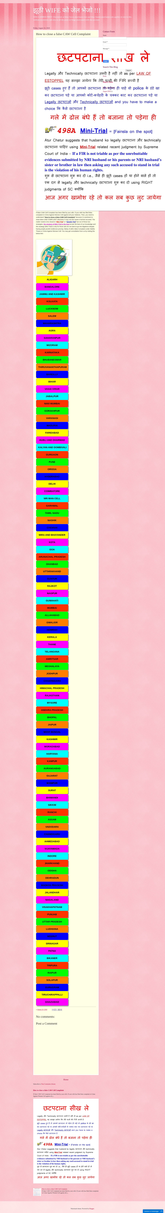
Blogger (91, 1208)
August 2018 (107, 91)
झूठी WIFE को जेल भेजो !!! (67, 10)
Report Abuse (108, 82)
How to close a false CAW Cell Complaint (48, 1090)
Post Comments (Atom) (48, 1084)
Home (65, 1079)
